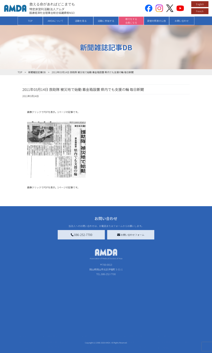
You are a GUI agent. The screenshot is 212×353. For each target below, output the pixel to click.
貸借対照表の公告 (156, 21)
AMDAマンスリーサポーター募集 (103, 323)
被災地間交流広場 (132, 313)
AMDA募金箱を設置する (98, 336)
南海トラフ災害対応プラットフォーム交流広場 (141, 325)
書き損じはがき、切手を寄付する (102, 330)
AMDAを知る (29, 319)
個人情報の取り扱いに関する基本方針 (175, 332)
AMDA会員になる (95, 319)
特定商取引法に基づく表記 (175, 319)
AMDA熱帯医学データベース (33, 345)
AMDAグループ (32, 324)
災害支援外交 (132, 319)
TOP (30, 21)
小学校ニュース (32, 334)
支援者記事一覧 (94, 349)
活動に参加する (106, 21)
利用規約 (165, 324)
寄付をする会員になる (131, 20)
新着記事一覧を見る (58, 319)
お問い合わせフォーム (130, 235)
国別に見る (53, 323)
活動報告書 (30, 329)
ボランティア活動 (57, 340)
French (199, 11)
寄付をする (90, 313)
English (200, 4)
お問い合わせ (182, 21)
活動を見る (81, 21)
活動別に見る (55, 328)
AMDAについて (55, 21)
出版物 (27, 339)
